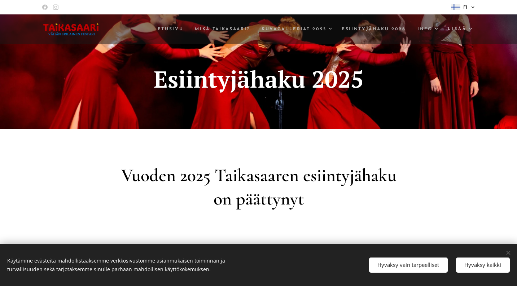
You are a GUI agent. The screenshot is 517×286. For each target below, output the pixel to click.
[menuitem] (156, 29)
